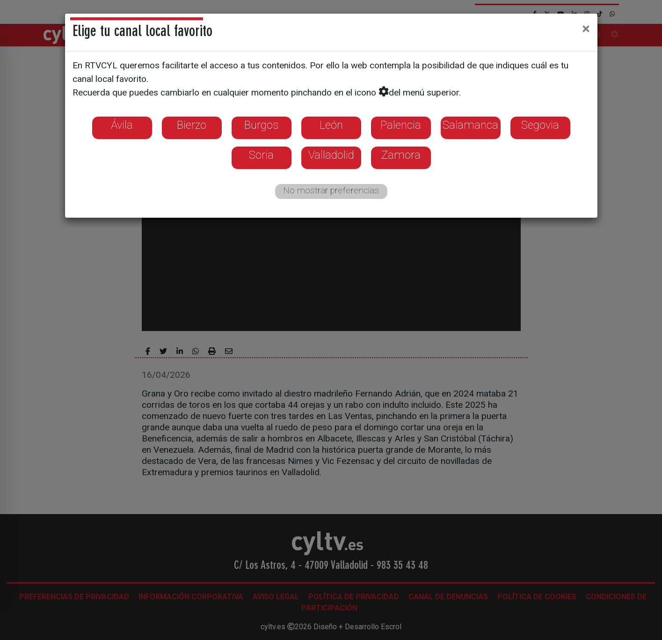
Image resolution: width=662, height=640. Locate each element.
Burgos (261, 125)
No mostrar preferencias (331, 190)
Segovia (540, 125)
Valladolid (331, 155)
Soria (261, 155)
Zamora (401, 155)
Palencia (400, 125)
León (331, 125)
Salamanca (470, 125)
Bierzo (191, 125)
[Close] (586, 29)
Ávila (122, 125)
